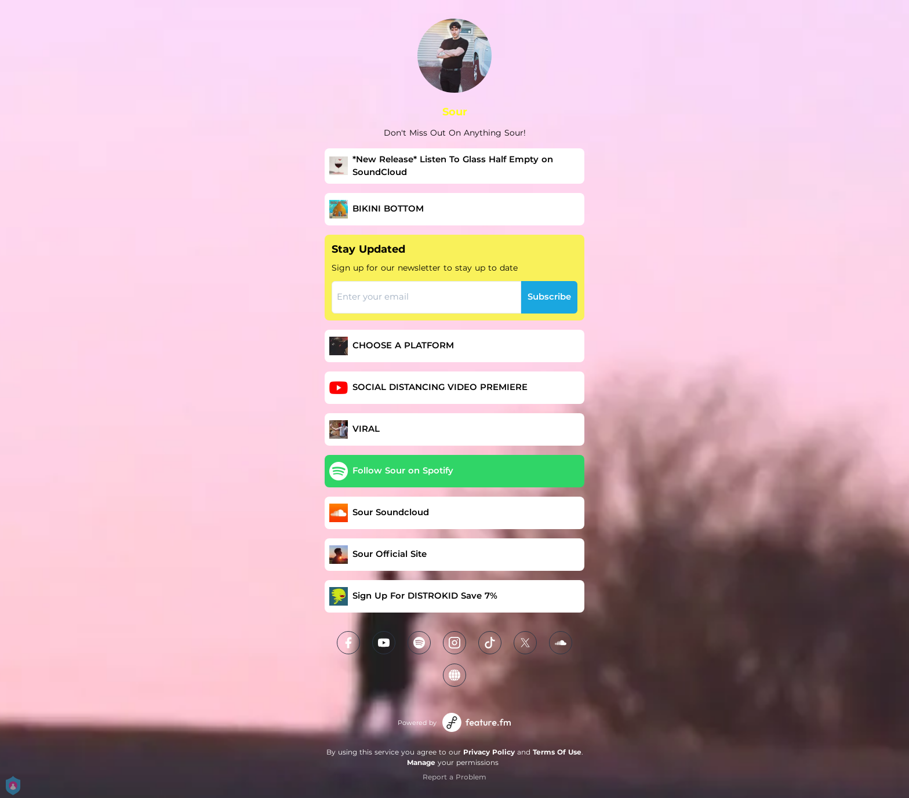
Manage (421, 762)
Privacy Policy (489, 752)
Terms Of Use (557, 752)
